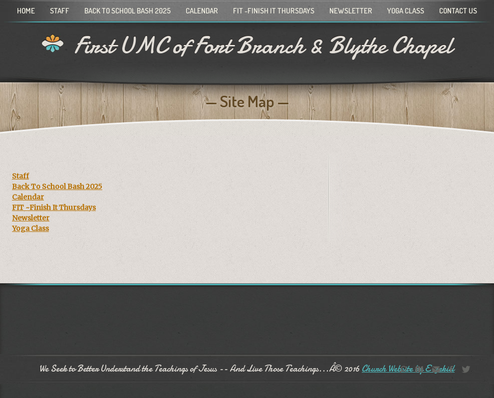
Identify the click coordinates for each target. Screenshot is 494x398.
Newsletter (350, 10)
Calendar (202, 10)
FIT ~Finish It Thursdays (273, 10)
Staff (59, 10)
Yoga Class (405, 10)
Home (26, 10)
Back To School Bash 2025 (127, 10)
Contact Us (458, 10)
